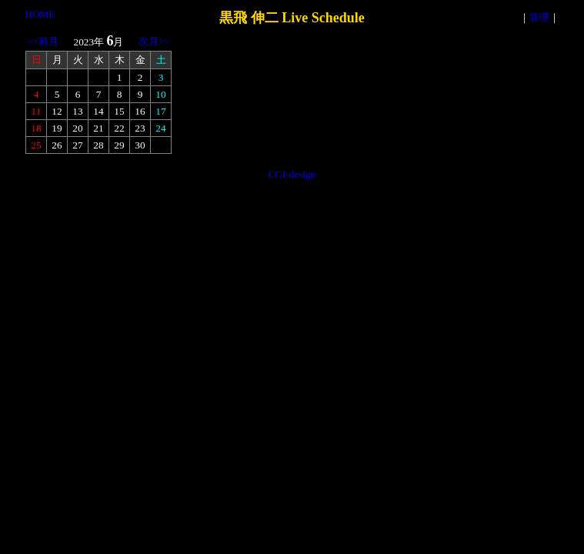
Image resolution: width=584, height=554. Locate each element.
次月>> (154, 41)
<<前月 (42, 41)
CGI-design (291, 174)
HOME (40, 14)
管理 (539, 17)
